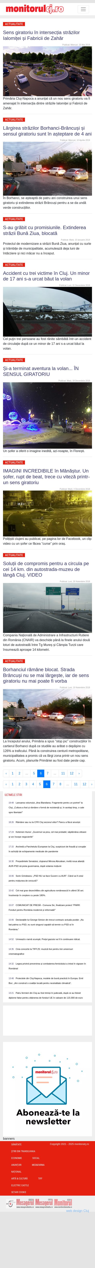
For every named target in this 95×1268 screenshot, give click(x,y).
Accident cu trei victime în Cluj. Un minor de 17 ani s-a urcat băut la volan (46, 276)
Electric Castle (20, 1185)
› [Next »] (79, 773)
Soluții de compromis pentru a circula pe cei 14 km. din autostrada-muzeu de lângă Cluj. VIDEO (46, 569)
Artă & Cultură (19, 1178)
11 (63, 773)
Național (16, 1171)
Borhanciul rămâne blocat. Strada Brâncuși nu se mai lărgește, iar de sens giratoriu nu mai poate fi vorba (46, 675)
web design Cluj (77, 1210)
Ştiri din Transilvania (23, 1151)
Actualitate (14, 24)
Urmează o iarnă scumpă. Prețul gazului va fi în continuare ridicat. (48, 939)
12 (71, 773)
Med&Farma (38, 1165)
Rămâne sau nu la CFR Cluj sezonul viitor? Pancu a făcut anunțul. (48, 822)
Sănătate (16, 1144)
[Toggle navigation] (83, 9)
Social (36, 1158)
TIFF (40, 1178)
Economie (16, 1158)
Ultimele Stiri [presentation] (13, 794)
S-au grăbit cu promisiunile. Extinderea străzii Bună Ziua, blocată (44, 230)
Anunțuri (16, 1165)
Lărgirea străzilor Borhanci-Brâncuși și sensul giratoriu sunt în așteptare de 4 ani (47, 131)
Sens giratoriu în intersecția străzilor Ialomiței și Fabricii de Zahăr (41, 35)
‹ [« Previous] (6, 773)
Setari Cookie (18, 1192)
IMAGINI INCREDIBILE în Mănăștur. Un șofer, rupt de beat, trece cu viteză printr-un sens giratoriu (46, 476)
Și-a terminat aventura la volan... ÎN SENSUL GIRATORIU (41, 371)
